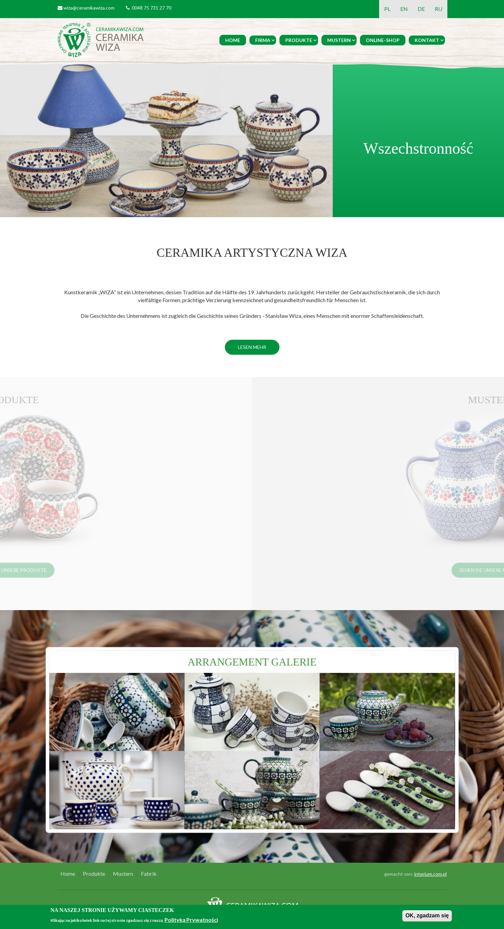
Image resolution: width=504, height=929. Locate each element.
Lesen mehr (252, 347)
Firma (262, 40)
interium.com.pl (430, 874)
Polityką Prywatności (191, 919)
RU (438, 8)
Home (232, 40)
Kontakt (427, 40)
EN (404, 8)
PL (387, 8)
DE (421, 8)
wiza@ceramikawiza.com (89, 8)
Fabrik (149, 873)
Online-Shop (383, 40)
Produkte (298, 40)
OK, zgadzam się (427, 915)
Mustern (339, 40)
